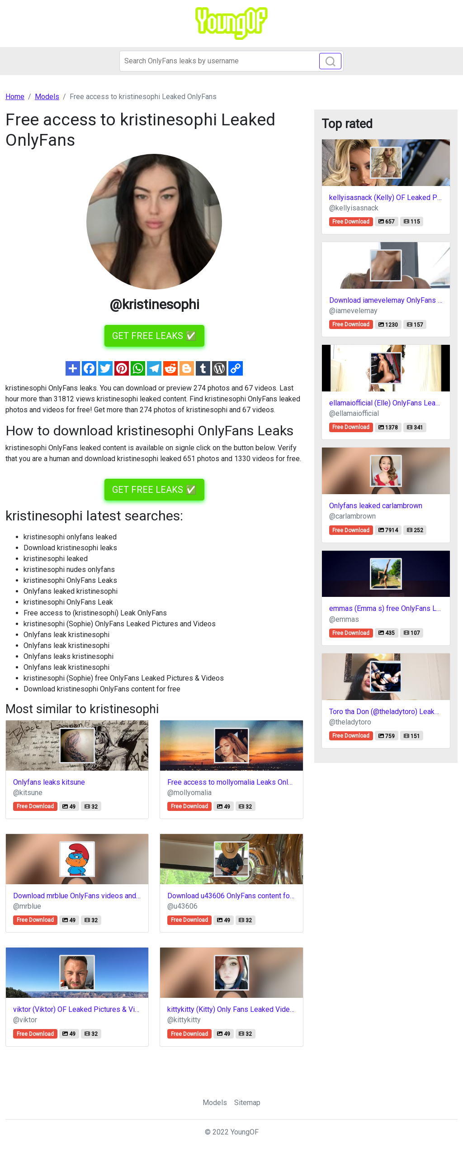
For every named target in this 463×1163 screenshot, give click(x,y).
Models (215, 1102)
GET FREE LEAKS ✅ (154, 335)
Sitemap (247, 1102)
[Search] (231, 61)
